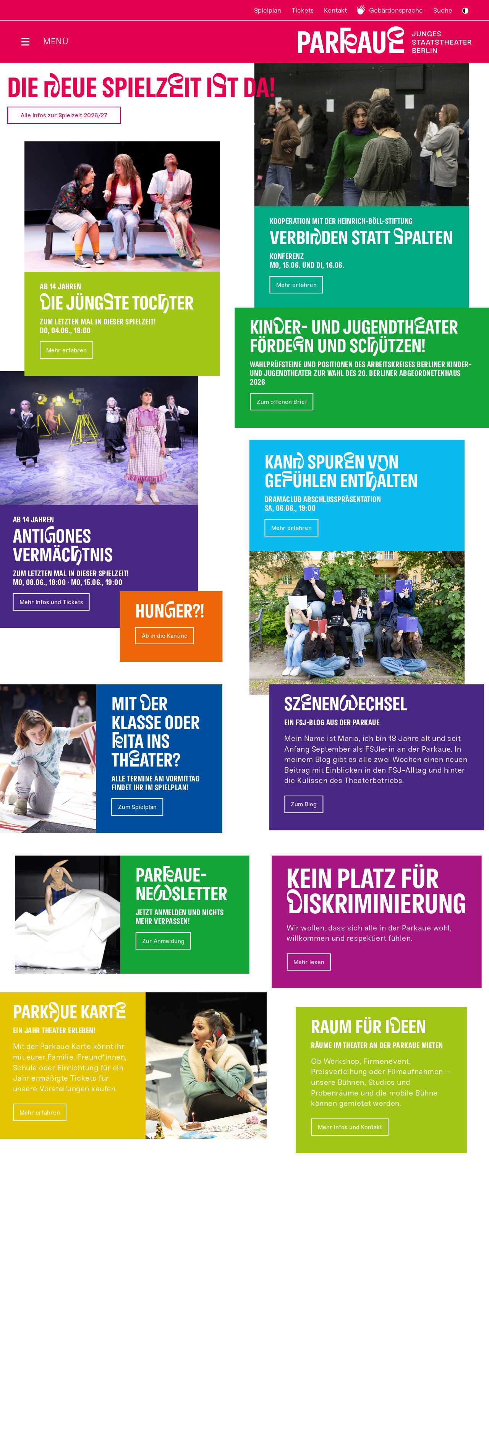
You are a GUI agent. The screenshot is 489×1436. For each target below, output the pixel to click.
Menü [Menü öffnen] (55, 41)
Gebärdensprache (396, 10)
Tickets (302, 10)
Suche (442, 10)
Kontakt (335, 10)
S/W (465, 11)
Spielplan (267, 10)
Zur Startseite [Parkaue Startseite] (379, 39)
